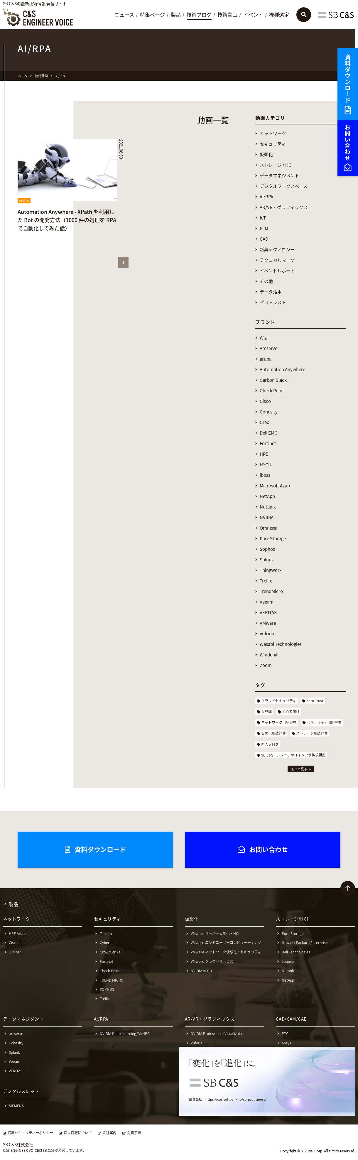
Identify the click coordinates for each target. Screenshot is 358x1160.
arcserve (16, 1033)
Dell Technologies (296, 952)
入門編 (266, 711)
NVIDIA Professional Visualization (218, 1033)
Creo (264, 422)
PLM (264, 228)
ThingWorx (270, 570)
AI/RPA (266, 197)
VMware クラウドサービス (212, 961)
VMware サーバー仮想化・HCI (215, 933)
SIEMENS (16, 1105)
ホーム (22, 75)
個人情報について (78, 1132)
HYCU (265, 465)
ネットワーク (273, 133)
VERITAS (268, 612)
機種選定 (279, 15)
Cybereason (109, 942)
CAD (264, 239)
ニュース (124, 15)
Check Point (272, 391)
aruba (265, 359)
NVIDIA (266, 517)
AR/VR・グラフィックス (284, 207)
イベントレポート (277, 271)
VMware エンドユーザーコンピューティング (226, 942)
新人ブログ (270, 744)
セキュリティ (273, 144)
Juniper (15, 952)
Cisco (265, 401)
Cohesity (269, 412)
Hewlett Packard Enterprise (305, 942)
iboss (265, 475)
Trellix (266, 581)
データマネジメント (279, 176)
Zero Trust (314, 700)
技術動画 (227, 15)
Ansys (286, 1043)
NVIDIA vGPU (201, 970)
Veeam (266, 602)
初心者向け (291, 711)
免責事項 (134, 1132)
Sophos (267, 549)
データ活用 (271, 292)
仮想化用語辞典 (273, 733)
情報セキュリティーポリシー (30, 1132)
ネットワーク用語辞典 (278, 722)
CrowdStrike (110, 952)
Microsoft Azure (275, 486)
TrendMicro (271, 591)
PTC (285, 1033)
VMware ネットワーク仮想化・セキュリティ (226, 952)
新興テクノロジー (277, 249)
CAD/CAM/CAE (291, 1019)
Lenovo (288, 961)
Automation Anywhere (282, 370)
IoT (263, 218)
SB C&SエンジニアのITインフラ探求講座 (293, 755)
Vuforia (267, 634)
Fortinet (268, 443)
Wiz (263, 338)
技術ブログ (199, 15)
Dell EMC (268, 433)
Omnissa (268, 528)
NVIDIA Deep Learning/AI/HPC (125, 1033)
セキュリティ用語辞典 (324, 722)
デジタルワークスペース (284, 186)
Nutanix (268, 507)
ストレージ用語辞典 (312, 733)
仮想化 (266, 154)
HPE (264, 454)
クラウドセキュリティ (278, 700)
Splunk (267, 560)
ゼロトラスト (273, 302)
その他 (266, 281)
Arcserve (268, 348)
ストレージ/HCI (292, 919)
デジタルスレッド (21, 1091)
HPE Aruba (17, 933)
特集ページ (152, 15)
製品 (176, 15)
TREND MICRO (112, 980)
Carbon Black (273, 380)
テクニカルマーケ (277, 260)
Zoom (266, 665)
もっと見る (299, 768)
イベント (253, 15)
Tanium (106, 933)
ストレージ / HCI (276, 165)
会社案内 (109, 1132)
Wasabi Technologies (281, 644)
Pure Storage (273, 539)
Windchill (269, 655)
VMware (268, 623)
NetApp (267, 496)
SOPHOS (107, 989)
